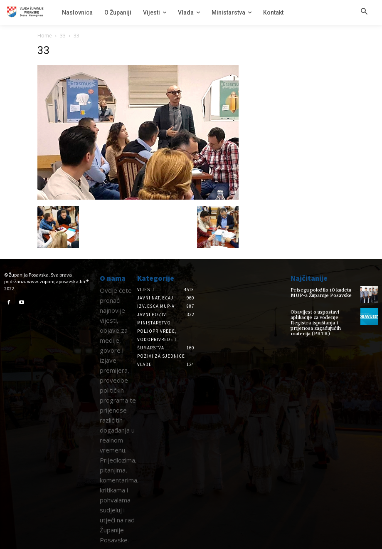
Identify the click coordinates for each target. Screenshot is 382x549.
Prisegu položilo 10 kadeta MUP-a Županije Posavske (321, 293)
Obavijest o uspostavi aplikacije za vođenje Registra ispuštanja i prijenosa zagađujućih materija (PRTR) (316, 323)
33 (63, 35)
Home (44, 35)
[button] (364, 12)
